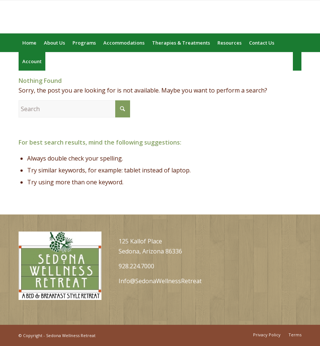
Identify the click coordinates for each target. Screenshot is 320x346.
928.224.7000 (136, 266)
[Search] (297, 61)
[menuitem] (29, 42)
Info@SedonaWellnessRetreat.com (166, 281)
